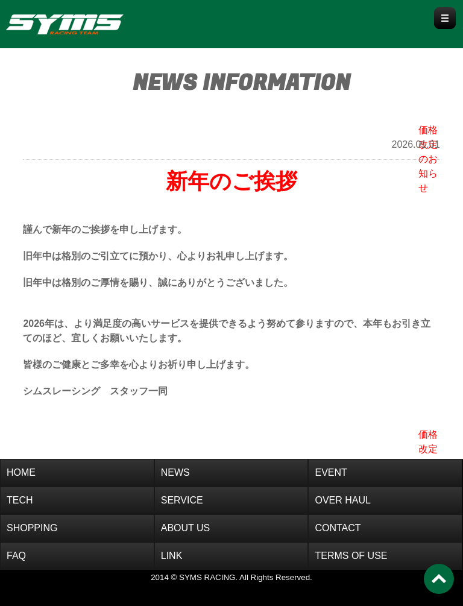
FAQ (16, 556)
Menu (445, 18)
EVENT (331, 472)
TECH (20, 500)
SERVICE (182, 500)
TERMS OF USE (351, 556)
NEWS (175, 472)
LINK (172, 556)
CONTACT (338, 528)
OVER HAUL (342, 500)
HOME (21, 472)
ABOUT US (185, 528)
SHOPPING (32, 528)
